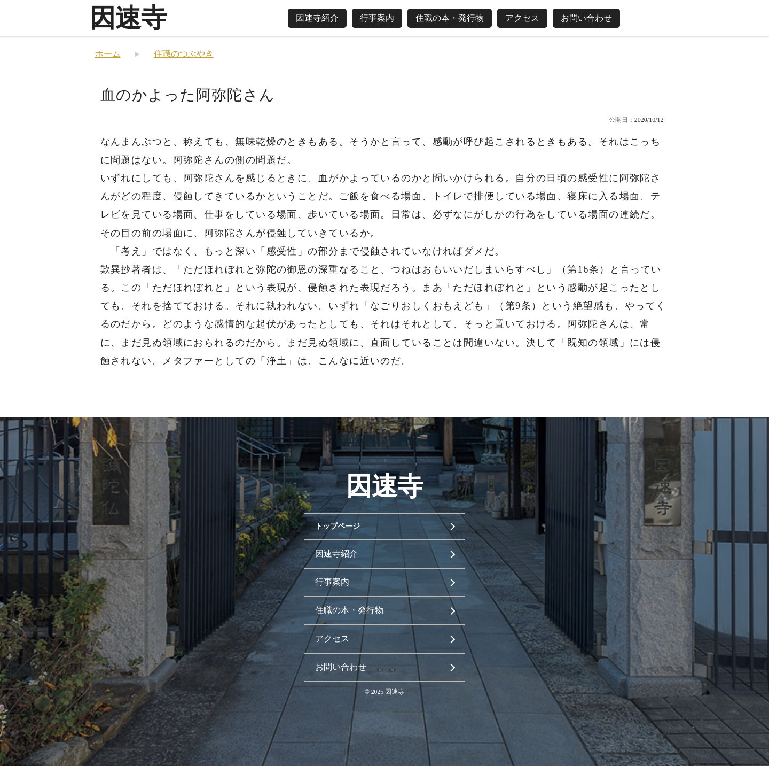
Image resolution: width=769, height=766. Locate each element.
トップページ (337, 526)
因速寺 (128, 18)
